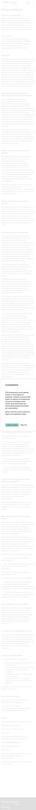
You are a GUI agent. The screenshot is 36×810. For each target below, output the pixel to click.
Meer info (24, 425)
